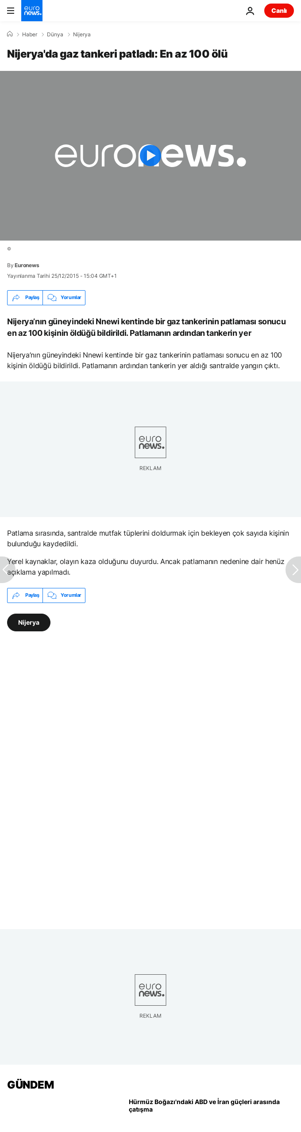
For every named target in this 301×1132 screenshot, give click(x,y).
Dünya (55, 34)
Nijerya (82, 34)
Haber (29, 34)
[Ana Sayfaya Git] (31, 10)
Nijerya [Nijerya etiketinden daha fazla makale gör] (28, 622)
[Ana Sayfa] (9, 34)
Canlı (279, 10)
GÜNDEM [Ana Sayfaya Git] (30, 1084)
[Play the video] (150, 156)
